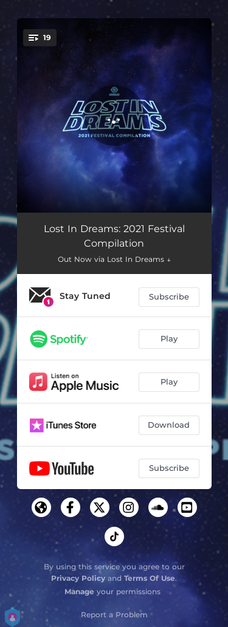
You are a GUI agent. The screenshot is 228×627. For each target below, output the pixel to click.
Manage (79, 591)
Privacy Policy (78, 578)
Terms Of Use (149, 578)
